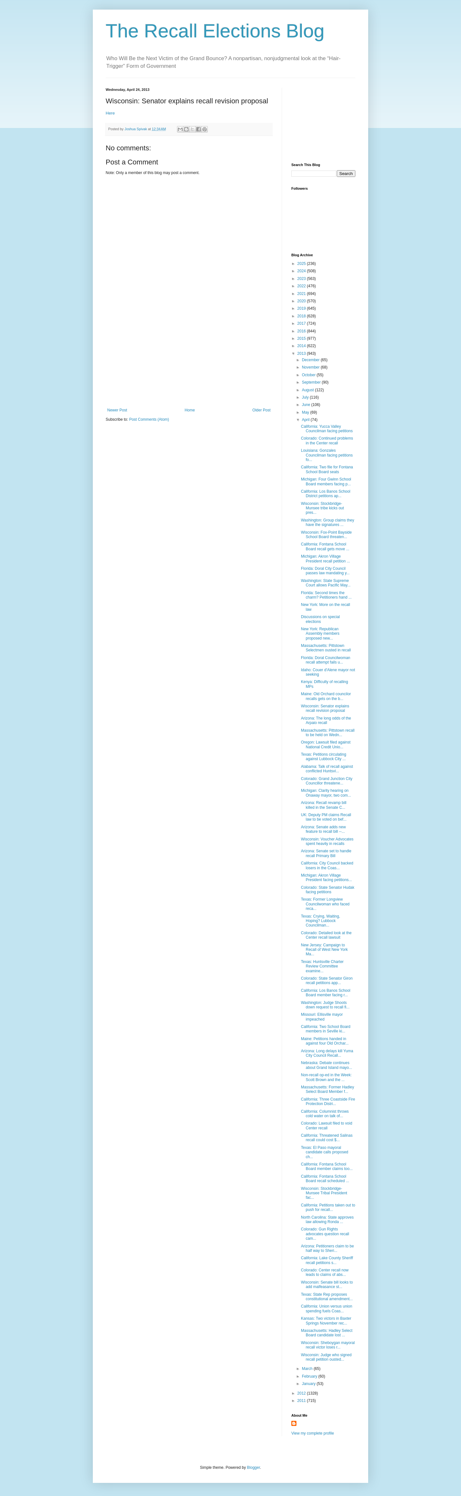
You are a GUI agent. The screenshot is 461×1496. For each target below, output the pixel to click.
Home (190, 410)
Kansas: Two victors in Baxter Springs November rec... (326, 1320)
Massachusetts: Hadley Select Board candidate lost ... (326, 1332)
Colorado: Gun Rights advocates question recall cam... (325, 1234)
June (306, 404)
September (312, 382)
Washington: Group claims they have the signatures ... (327, 522)
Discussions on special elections (320, 619)
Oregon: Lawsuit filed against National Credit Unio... (326, 744)
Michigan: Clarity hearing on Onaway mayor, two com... (326, 792)
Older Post (261, 410)
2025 (302, 263)
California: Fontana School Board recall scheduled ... (325, 1178)
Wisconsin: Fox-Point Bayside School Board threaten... (326, 534)
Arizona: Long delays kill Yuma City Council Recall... (327, 1053)
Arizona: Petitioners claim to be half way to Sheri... (327, 1248)
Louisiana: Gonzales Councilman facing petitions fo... (327, 455)
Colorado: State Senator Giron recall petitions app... (326, 980)
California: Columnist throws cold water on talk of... (325, 1113)
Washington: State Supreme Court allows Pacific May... (326, 582)
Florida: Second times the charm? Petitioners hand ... (326, 595)
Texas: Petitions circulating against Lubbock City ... (323, 756)
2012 (302, 1393)
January (309, 1383)
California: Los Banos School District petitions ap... (325, 493)
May (306, 412)
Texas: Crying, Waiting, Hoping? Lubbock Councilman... (320, 921)
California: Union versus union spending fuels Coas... (326, 1308)
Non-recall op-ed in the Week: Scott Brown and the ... (326, 1077)
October (309, 375)
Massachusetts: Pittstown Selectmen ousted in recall (326, 647)
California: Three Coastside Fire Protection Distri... (328, 1101)
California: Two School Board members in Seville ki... (326, 1028)
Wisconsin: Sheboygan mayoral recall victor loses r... (328, 1345)
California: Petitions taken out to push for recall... (328, 1207)
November (311, 367)
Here (110, 113)
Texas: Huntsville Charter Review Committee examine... (322, 966)
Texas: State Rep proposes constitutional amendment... (327, 1296)
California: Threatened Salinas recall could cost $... (326, 1137)
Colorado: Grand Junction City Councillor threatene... (326, 780)
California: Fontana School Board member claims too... (327, 1166)
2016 (302, 331)
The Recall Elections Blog (215, 31)
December (311, 360)
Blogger (253, 1467)
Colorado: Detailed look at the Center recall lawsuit (326, 935)
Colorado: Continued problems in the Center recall (327, 440)
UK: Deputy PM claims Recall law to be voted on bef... (326, 817)
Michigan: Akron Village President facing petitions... (326, 877)
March (308, 1368)
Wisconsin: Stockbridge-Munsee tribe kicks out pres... (322, 508)
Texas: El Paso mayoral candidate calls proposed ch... (324, 1152)
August (308, 390)
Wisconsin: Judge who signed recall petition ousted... (326, 1357)
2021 (302, 293)
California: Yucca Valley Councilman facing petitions (327, 428)
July (306, 397)
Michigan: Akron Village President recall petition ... (325, 558)
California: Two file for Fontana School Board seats (327, 469)
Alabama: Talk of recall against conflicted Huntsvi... (327, 768)
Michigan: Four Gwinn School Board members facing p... (326, 481)
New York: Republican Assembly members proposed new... (320, 634)
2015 (302, 338)
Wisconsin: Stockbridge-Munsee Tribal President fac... (324, 1193)
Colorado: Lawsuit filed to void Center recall (326, 1125)
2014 (302, 346)
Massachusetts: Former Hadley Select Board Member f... (327, 1089)
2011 (302, 1400)
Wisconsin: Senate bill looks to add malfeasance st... (327, 1284)
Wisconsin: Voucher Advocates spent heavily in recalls (327, 841)
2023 (302, 278)
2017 (302, 323)
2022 (302, 286)
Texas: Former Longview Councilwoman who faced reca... (325, 904)
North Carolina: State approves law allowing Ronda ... (327, 1219)
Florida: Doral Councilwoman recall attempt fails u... (325, 660)
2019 (302, 308)
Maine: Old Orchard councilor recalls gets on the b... (326, 696)
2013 (302, 353)
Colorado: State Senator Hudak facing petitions (327, 889)
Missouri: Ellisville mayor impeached (322, 1016)
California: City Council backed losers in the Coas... (327, 865)
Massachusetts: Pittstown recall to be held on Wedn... (327, 732)
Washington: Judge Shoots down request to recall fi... (325, 1004)
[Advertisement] (189, 360)
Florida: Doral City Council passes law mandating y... (325, 570)
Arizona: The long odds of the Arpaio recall (326, 720)
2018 (302, 316)
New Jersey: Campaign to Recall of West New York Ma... (324, 950)
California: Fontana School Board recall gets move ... (325, 546)
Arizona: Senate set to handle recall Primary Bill (326, 853)
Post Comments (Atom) (149, 419)
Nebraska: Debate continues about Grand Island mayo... (326, 1065)
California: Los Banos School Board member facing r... (325, 992)
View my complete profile (312, 1433)
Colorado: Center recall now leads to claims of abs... (325, 1272)
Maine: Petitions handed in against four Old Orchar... (325, 1041)
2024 (302, 271)
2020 (302, 301)
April (306, 420)
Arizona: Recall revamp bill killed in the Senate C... (323, 804)
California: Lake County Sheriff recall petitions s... (327, 1260)
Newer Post (117, 410)
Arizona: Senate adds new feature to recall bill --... (323, 829)
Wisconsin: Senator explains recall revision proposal (325, 708)
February (310, 1376)
